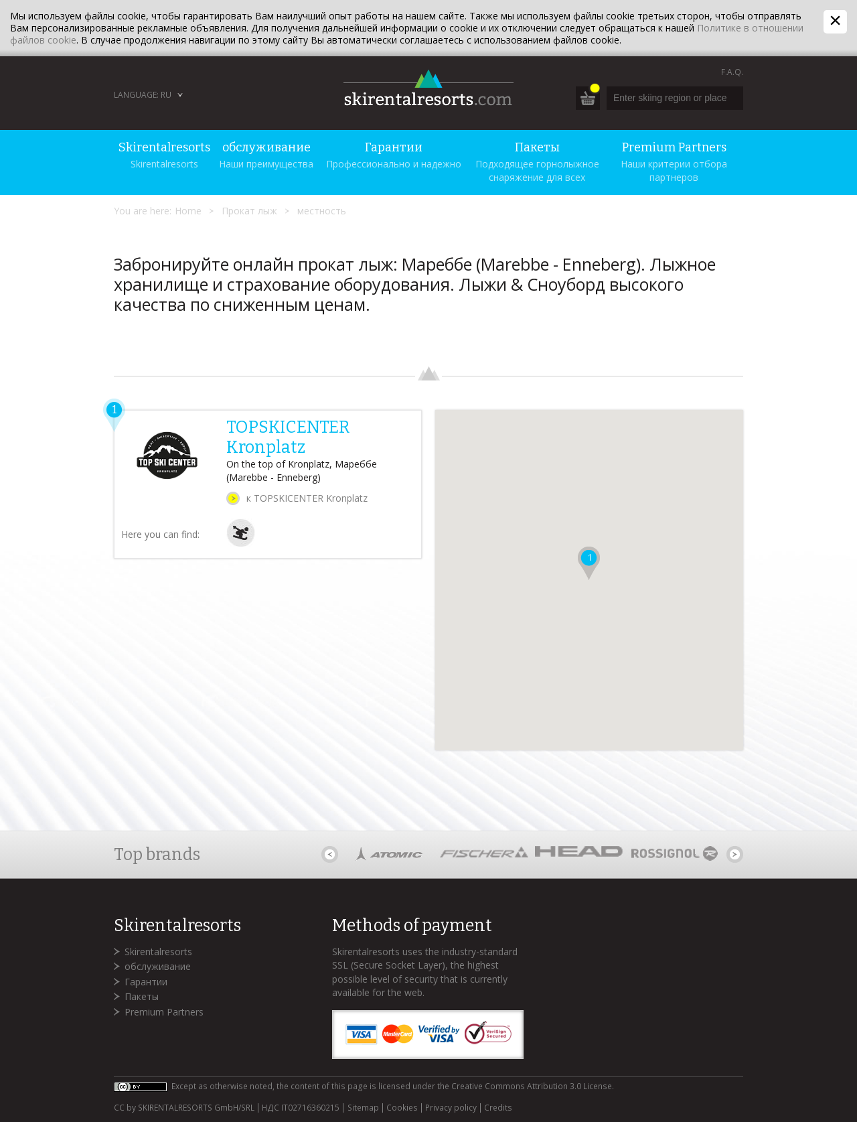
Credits (498, 1108)
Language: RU (142, 94)
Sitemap (363, 1108)
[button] (589, 563)
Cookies (402, 1108)
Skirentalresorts (158, 951)
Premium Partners (164, 1011)
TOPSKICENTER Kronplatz (287, 437)
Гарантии (146, 981)
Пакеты (142, 996)
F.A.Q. (732, 72)
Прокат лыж (249, 210)
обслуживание (158, 966)
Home (188, 210)
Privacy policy (451, 1108)
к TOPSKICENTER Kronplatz (307, 498)
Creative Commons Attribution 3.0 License (531, 1086)
